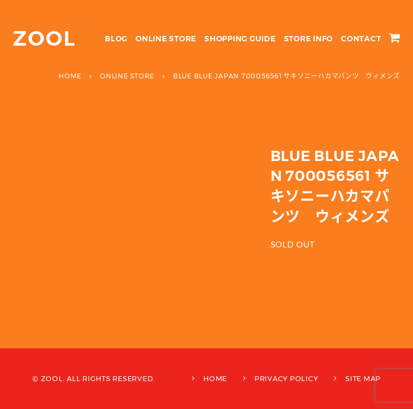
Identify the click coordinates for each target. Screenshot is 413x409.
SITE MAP (363, 378)
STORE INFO (308, 38)
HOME (215, 378)
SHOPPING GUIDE (240, 38)
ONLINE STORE (166, 38)
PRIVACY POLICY (286, 378)
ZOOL (44, 38)
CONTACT (361, 38)
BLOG (116, 38)
